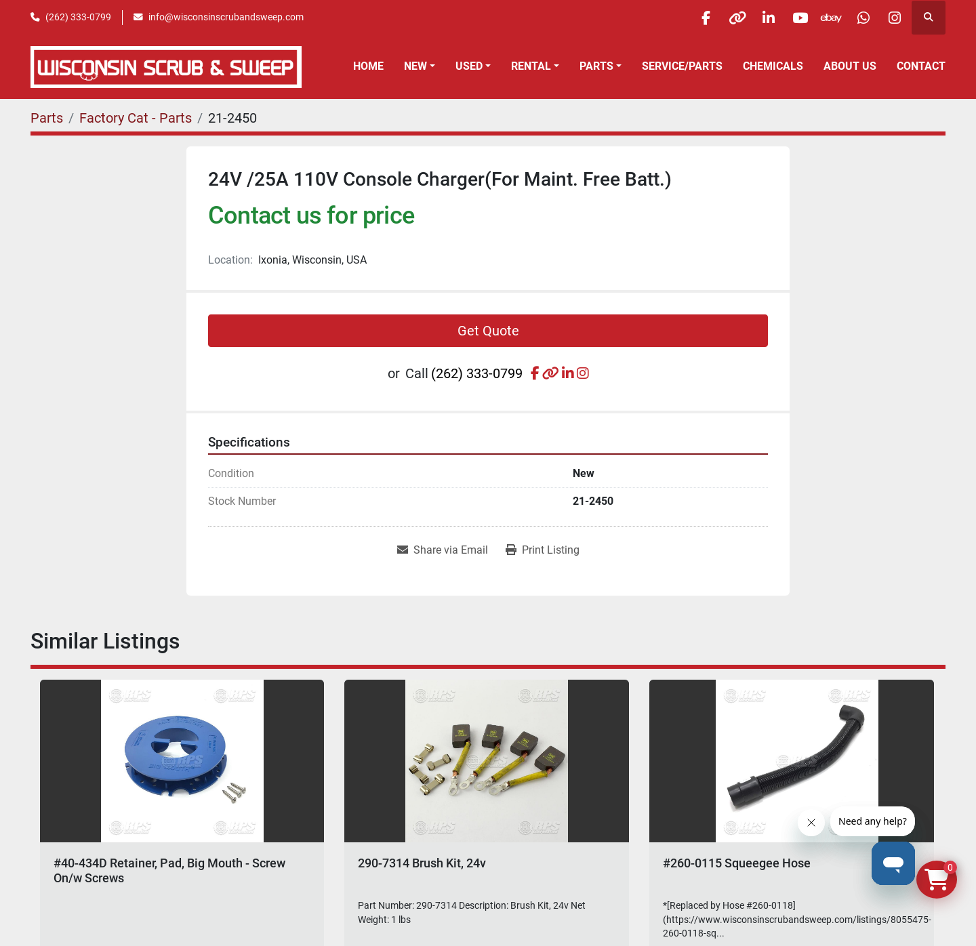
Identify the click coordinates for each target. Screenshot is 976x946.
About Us (850, 66)
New (415, 66)
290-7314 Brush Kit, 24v (422, 863)
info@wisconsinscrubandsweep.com (226, 17)
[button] (419, 66)
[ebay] (824, 18)
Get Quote (488, 331)
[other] (720, 18)
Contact (921, 66)
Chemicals (773, 66)
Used (469, 66)
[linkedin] (755, 18)
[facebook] (686, 18)
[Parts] (46, 118)
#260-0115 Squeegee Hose (737, 863)
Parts (596, 66)
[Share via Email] (442, 550)
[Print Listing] (542, 550)
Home (368, 66)
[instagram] (893, 18)
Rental (531, 66)
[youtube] (790, 18)
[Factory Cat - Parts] (135, 118)
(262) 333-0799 (78, 17)
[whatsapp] (859, 18)
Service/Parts (682, 66)
